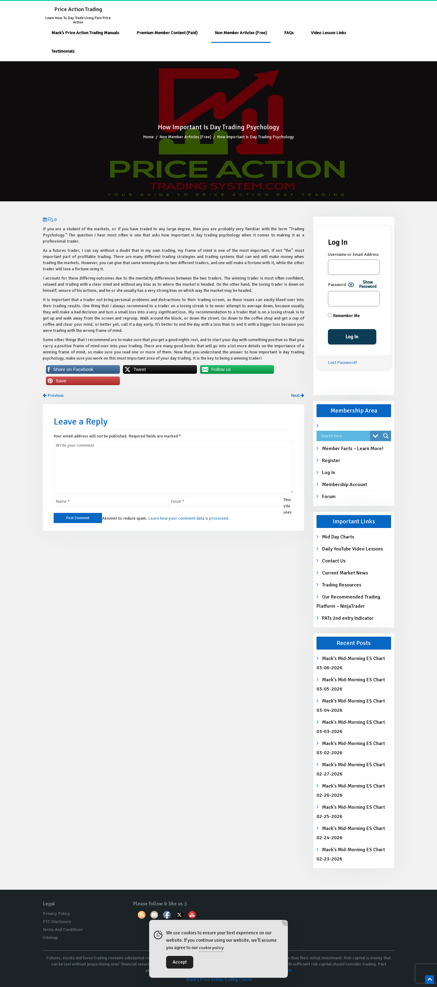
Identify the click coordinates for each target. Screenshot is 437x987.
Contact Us (333, 561)
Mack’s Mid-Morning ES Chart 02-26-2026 (351, 790)
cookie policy (211, 947)
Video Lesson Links (328, 32)
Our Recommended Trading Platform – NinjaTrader (348, 601)
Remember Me (344, 315)
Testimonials (63, 51)
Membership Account (344, 484)
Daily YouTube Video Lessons (352, 549)
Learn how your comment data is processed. (188, 518)
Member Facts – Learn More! (352, 448)
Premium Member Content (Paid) (167, 32)
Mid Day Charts (338, 537)
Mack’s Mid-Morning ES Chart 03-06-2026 (351, 663)
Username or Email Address (353, 254)
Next (297, 395)
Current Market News (345, 573)
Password (337, 284)
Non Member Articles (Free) (241, 32)
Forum (329, 497)
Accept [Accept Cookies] (180, 962)
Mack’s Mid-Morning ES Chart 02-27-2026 (351, 769)
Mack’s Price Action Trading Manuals (85, 32)
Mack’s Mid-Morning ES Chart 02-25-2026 (351, 812)
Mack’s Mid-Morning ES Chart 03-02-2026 (351, 748)
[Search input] (345, 436)
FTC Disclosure (57, 921)
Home (148, 136)
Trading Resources (341, 585)
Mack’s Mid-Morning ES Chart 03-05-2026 (351, 684)
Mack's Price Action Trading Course (219, 979)
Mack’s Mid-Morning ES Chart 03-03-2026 (351, 727)
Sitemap (50, 937)
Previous (53, 395)
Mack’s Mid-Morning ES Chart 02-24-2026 (351, 833)
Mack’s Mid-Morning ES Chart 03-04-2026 (351, 705)
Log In (328, 472)
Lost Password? (342, 362)
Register (331, 460)
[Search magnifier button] (386, 436)
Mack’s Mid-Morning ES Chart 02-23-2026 (351, 854)
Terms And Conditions (63, 929)
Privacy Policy (56, 913)
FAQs (289, 32)
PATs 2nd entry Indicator (348, 618)
